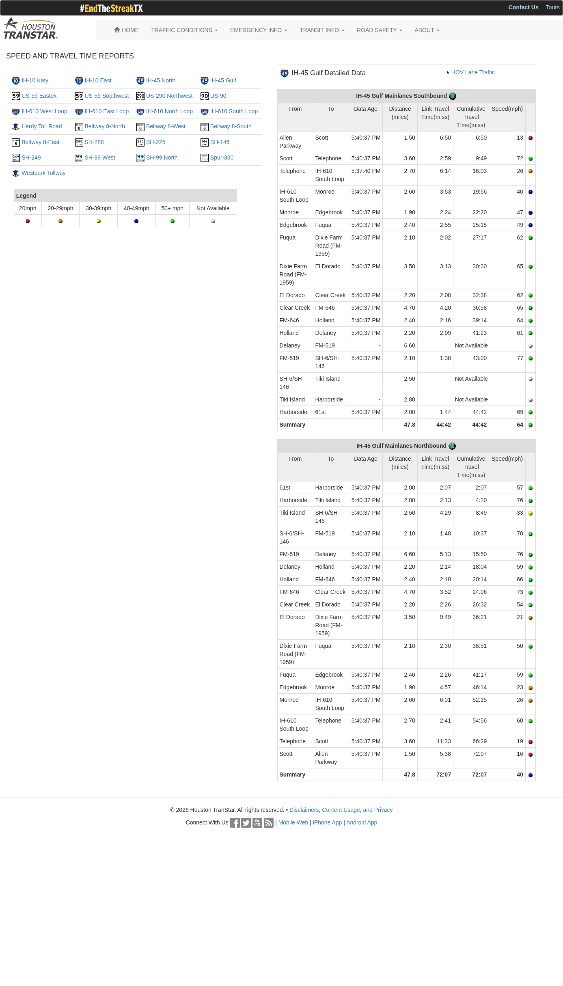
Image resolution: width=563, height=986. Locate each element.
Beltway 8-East (40, 142)
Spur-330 (222, 157)
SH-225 (155, 142)
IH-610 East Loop (106, 111)
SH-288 (94, 142)
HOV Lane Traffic (473, 72)
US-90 (218, 96)
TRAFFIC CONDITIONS (184, 30)
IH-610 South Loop (234, 111)
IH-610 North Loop (169, 111)
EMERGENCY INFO (258, 30)
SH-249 (31, 157)
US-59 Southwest (106, 96)
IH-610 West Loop (44, 111)
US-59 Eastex (39, 96)
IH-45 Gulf (223, 80)
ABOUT (427, 30)
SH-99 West (99, 157)
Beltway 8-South (231, 126)
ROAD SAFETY (379, 30)
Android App (361, 822)
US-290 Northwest (169, 96)
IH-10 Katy (35, 80)
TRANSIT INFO (322, 30)
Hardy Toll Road (42, 126)
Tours (553, 7)
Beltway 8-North (104, 126)
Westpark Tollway (43, 173)
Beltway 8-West (166, 126)
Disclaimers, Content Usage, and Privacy (341, 810)
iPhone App (327, 822)
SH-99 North (162, 157)
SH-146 (219, 142)
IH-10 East (97, 80)
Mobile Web (293, 822)
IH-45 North (160, 80)
